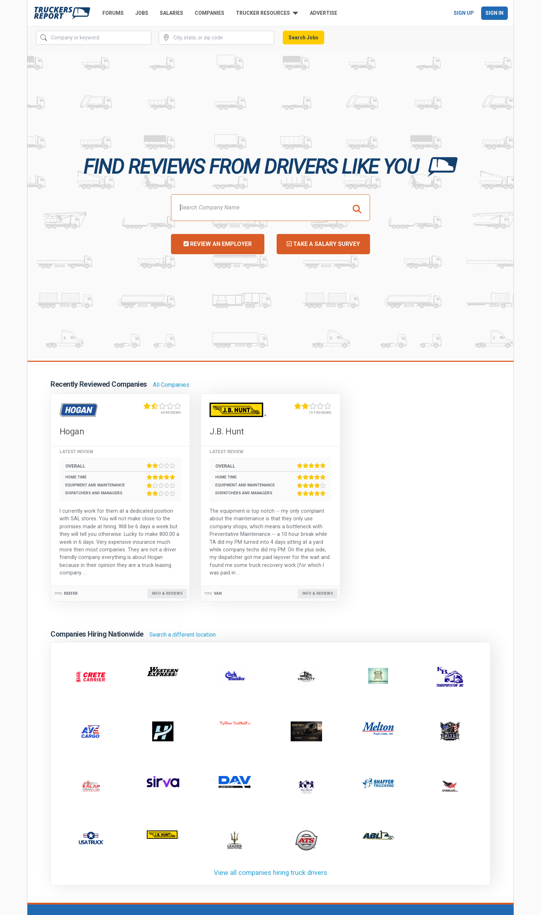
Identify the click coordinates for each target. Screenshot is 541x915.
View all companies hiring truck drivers (270, 872)
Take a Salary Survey (323, 243)
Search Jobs (303, 37)
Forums (113, 13)
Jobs (141, 13)
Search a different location (182, 634)
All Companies (171, 384)
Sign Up (464, 13)
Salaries (171, 13)
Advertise (323, 13)
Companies (209, 13)
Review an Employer (218, 243)
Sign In (494, 13)
